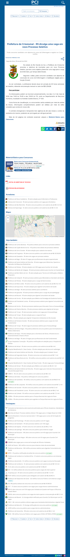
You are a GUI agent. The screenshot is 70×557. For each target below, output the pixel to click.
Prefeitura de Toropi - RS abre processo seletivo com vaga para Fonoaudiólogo (32, 312)
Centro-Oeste (38, 16)
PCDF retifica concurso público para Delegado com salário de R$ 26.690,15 (31, 476)
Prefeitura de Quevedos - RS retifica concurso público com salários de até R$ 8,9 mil (34, 381)
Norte (47, 16)
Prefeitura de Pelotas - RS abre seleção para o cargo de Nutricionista (29, 281)
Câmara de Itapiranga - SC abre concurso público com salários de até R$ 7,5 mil (33, 208)
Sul (29, 16)
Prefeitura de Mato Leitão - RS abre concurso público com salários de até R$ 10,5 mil (34, 284)
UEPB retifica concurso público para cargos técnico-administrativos (29, 508)
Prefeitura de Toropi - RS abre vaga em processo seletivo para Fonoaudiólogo (32, 326)
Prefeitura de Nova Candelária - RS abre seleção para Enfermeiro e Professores (32, 199)
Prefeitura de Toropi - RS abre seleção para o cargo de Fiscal (27, 315)
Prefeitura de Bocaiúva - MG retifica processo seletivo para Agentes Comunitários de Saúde (34, 449)
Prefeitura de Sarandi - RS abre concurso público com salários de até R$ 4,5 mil (32, 387)
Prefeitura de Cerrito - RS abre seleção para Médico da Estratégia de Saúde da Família (35, 298)
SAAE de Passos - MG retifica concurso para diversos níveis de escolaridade (31, 445)
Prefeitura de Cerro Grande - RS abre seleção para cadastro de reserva (30, 250)
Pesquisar (43, 11)
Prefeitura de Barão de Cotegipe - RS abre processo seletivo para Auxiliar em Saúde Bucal (36, 270)
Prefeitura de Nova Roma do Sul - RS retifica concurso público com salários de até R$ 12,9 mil (36, 359)
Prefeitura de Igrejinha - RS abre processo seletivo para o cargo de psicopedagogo (33, 292)
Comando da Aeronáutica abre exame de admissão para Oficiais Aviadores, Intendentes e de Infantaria (36, 409)
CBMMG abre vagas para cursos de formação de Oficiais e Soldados (29, 442)
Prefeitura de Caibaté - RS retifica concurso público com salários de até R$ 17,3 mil (34, 393)
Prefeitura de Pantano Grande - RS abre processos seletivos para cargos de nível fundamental (33, 322)
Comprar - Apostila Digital (23, 170)
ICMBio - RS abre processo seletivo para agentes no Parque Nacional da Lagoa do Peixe (35, 399)
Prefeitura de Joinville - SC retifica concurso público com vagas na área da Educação (34, 461)
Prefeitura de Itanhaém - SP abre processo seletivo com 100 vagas (28, 424)
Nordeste (55, 16)
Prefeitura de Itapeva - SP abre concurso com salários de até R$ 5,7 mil (30, 427)
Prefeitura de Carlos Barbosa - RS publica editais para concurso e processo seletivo (34, 245)
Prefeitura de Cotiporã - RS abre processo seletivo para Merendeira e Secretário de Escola (36, 278)
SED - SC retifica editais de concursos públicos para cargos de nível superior (31, 470)
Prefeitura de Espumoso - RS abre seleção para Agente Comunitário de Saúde (32, 287)
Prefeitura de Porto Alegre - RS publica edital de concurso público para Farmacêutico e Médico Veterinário (35, 330)
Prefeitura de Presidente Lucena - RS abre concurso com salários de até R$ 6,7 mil (33, 390)
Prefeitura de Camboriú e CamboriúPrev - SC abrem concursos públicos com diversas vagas (34, 457)
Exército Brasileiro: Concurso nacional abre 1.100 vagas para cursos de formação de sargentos (34, 417)
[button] (7, 2)
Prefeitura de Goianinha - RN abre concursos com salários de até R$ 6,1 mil (31, 511)
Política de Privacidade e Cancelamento (14, 555)
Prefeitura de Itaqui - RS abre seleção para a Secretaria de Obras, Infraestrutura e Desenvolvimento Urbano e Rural (33, 334)
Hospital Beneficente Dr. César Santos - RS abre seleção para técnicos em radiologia (34, 349)
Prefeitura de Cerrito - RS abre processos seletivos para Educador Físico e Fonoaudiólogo (36, 306)
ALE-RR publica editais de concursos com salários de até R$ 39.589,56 (30, 483)
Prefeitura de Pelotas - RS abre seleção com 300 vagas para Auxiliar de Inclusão (33, 267)
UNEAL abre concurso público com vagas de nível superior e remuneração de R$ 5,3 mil (35, 494)
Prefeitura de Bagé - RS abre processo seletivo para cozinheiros (27, 289)
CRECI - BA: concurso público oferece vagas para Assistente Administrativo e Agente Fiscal (36, 502)
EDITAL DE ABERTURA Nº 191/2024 (20, 182)
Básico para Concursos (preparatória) (26, 161)
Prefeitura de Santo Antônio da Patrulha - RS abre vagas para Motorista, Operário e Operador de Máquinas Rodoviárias (34, 263)
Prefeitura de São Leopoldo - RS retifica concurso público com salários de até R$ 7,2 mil (35, 385)
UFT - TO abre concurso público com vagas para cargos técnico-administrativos (33, 486)
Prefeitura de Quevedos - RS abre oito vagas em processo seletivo (28, 256)
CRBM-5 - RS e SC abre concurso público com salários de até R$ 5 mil (29, 374)
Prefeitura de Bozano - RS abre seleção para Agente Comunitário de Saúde (31, 295)
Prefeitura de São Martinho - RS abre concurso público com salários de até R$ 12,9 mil (35, 205)
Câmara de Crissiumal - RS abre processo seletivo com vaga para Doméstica (31, 202)
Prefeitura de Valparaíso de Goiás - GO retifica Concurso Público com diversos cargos (34, 480)
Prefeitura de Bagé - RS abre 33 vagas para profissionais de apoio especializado (33, 259)
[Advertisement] (22, 29)
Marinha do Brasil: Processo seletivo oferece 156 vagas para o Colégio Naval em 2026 (34, 413)
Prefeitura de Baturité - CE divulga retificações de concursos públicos (33, 505)
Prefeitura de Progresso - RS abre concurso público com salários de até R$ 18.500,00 (34, 253)
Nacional (14, 16)
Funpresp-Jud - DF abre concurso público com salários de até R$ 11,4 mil (31, 473)
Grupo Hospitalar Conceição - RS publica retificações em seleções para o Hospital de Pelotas (34, 342)
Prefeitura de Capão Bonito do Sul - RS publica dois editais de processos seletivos (33, 247)
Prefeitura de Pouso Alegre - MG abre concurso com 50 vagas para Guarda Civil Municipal (33, 438)
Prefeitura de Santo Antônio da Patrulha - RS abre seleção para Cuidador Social (33, 352)
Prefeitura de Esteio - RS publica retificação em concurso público (28, 377)
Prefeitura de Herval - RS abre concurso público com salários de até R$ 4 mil (31, 346)
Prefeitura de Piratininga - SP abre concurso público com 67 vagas (28, 421)
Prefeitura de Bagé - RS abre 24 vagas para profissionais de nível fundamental (32, 338)
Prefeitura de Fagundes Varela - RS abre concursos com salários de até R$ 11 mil (33, 355)
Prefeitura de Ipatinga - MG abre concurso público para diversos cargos (30, 429)
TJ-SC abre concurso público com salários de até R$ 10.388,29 (27, 467)
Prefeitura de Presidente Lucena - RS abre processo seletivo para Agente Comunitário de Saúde (35, 302)
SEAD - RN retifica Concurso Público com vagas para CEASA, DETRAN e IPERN (35, 514)
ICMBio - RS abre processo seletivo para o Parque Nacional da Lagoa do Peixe (32, 396)
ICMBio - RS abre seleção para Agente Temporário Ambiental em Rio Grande (32, 318)
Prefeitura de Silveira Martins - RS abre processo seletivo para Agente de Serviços (33, 309)
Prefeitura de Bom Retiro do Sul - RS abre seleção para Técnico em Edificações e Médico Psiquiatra (35, 274)
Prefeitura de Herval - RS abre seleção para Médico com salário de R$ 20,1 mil (32, 366)
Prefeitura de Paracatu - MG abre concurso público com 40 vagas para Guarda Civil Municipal (34, 433)
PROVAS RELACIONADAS (16, 188)
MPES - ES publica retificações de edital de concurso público (30, 453)
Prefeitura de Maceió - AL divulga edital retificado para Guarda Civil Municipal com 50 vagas (35, 498)
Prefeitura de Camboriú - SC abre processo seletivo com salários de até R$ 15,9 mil (33, 464)
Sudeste (22, 16)
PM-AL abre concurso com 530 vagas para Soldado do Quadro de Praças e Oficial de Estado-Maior (34, 490)
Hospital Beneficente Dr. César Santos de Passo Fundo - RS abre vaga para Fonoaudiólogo (36, 363)
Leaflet (46, 236)
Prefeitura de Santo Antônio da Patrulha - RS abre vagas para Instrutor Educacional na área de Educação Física (35, 370)
